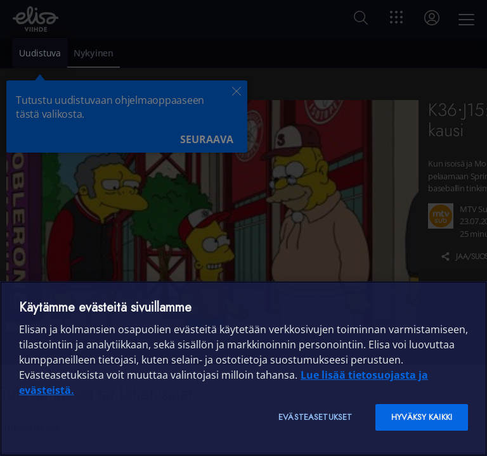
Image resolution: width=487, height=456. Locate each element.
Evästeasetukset (315, 417)
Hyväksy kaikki (421, 417)
